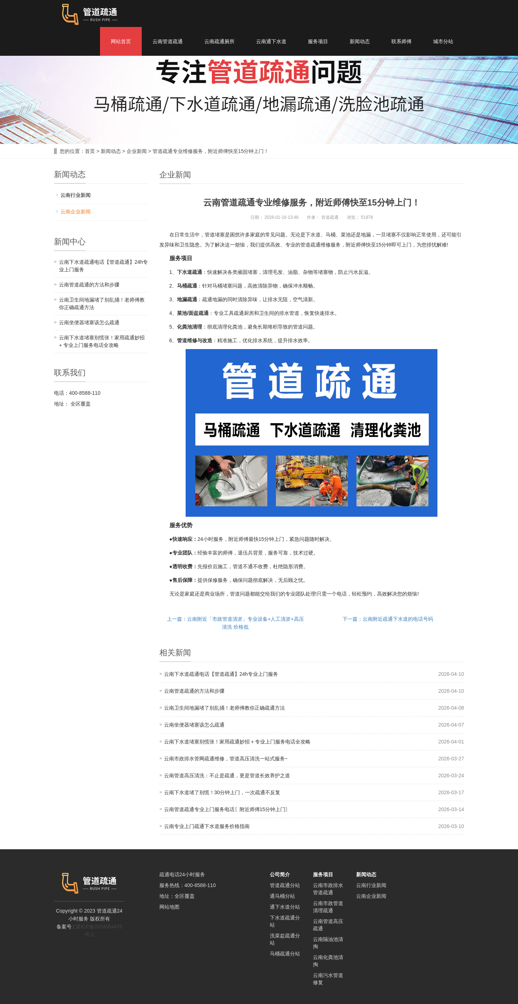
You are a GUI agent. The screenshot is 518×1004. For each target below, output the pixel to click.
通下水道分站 (285, 907)
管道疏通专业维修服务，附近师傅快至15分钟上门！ (211, 151)
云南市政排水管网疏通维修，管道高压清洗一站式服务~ (226, 758)
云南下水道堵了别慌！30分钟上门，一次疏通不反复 (222, 792)
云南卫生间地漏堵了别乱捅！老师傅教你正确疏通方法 (224, 708)
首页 (90, 151)
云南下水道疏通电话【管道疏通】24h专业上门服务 (221, 674)
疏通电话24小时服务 (182, 874)
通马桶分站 (282, 896)
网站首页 (121, 41)
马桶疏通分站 (285, 953)
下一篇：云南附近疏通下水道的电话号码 (387, 619)
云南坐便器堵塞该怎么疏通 (194, 725)
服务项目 (318, 41)
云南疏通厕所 (219, 41)
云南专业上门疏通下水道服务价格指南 (207, 826)
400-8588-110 (200, 885)
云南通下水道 (271, 41)
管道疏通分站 (285, 885)
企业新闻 (137, 151)
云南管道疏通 (168, 41)
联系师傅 (401, 41)
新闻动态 (360, 41)
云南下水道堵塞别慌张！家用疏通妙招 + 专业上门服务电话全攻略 (237, 742)
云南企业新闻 (75, 211)
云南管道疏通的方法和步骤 (194, 691)
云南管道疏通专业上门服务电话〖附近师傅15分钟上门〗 (227, 809)
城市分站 (443, 41)
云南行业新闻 (75, 195)
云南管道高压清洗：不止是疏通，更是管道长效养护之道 (227, 775)
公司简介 (280, 874)
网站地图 (169, 907)
